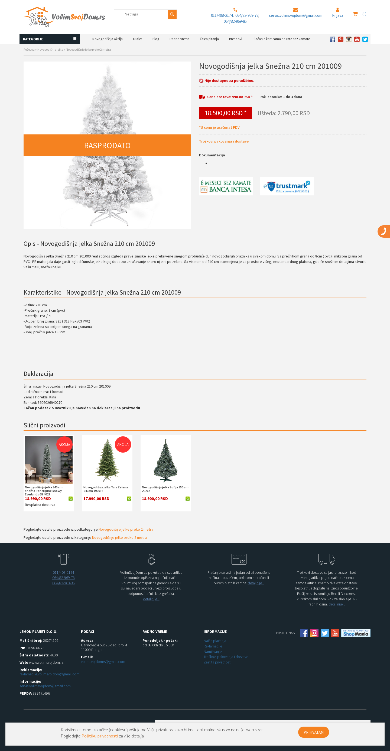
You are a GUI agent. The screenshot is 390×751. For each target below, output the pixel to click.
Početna (29, 49)
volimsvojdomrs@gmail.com (103, 661)
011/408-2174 (222, 15)
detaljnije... (151, 599)
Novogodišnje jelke (50, 49)
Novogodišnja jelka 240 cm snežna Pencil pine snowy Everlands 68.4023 (44, 490)
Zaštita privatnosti (217, 662)
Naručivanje (213, 651)
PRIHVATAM (314, 732)
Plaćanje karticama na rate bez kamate (281, 39)
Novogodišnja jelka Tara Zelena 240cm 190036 (105, 489)
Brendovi (235, 39)
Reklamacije (213, 646)
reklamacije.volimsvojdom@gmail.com (49, 674)
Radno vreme (179, 39)
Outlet (137, 39)
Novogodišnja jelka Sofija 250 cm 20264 (165, 489)
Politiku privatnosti (100, 736)
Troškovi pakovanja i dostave (224, 141)
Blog (155, 39)
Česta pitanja (209, 39)
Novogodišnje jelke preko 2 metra (88, 49)
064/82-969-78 (246, 15)
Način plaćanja (215, 640)
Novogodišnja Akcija (107, 39)
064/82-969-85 (235, 21)
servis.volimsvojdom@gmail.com (295, 15)
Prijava (337, 15)
